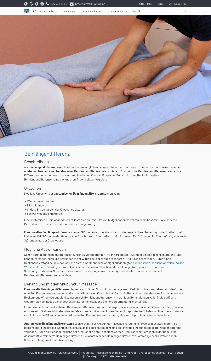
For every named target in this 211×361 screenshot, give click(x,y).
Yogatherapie (69, 11)
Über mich (146, 3)
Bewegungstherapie (92, 11)
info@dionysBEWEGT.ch (87, 3)
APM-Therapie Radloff (44, 11)
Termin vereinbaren (117, 11)
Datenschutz (177, 3)
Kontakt (136, 11)
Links (161, 3)
